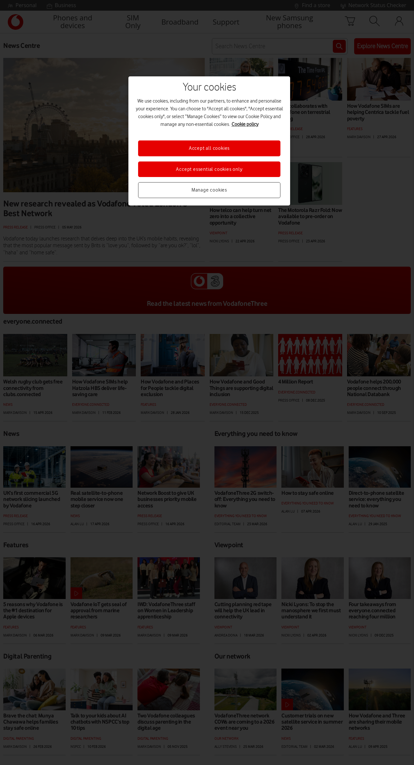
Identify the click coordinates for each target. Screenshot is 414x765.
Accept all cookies (209, 148)
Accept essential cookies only (209, 169)
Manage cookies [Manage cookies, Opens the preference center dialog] (209, 190)
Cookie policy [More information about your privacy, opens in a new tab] (245, 124)
